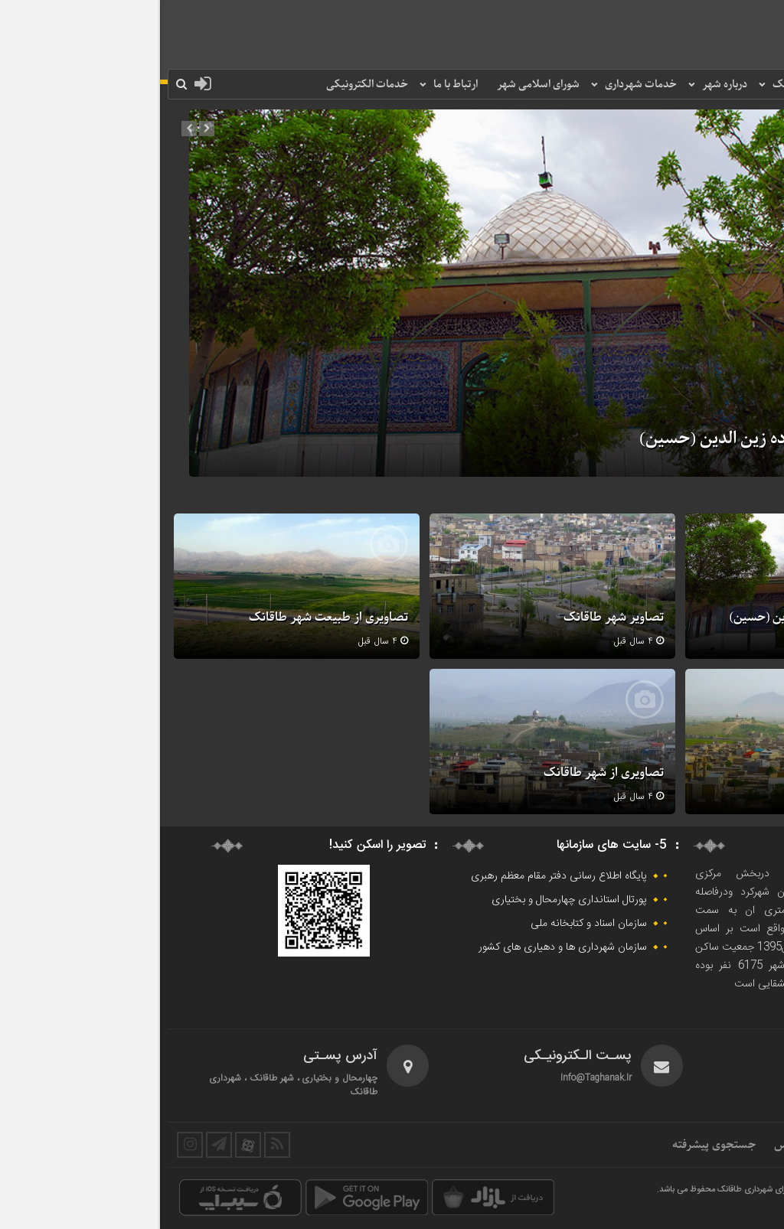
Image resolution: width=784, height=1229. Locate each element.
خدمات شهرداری (481, 85)
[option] (392, 293)
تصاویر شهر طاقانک (453, 617)
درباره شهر (564, 85)
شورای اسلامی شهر (378, 85)
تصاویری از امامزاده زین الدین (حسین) (609, 439)
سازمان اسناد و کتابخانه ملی (429, 923)
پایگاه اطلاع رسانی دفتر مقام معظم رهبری (399, 876)
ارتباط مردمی (730, 1144)
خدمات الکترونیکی (207, 85)
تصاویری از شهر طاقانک (444, 773)
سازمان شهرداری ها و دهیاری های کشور (402, 947)
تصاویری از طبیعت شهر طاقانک (168, 617)
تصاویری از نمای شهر (707, 773)
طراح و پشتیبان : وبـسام (722, 1207)
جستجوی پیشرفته (554, 1144)
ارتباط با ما (295, 85)
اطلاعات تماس (648, 1144)
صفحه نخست (734, 85)
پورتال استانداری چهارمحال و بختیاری (409, 900)
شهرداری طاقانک (648, 85)
